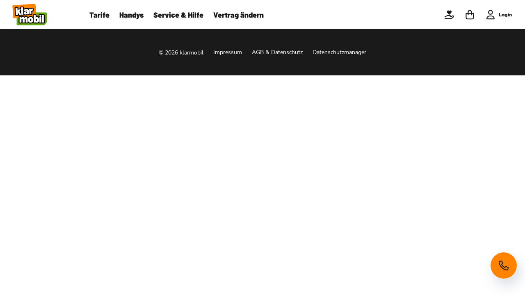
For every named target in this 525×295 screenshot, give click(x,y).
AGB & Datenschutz (277, 52)
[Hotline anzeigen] (504, 265)
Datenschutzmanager (339, 52)
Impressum (227, 52)
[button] (449, 15)
